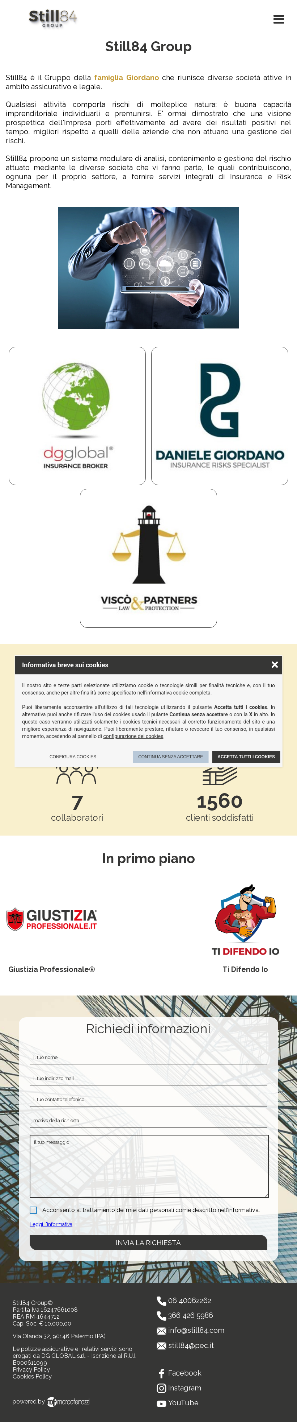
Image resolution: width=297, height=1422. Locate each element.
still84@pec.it (191, 1345)
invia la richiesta (148, 1242)
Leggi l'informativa (51, 1224)
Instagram (184, 1388)
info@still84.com (196, 1330)
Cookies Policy (32, 1376)
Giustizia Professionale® (51, 969)
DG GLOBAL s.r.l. (63, 1355)
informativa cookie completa (178, 693)
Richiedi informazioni (148, 1028)
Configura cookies (73, 756)
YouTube (183, 1402)
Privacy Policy (31, 1369)
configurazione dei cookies (133, 736)
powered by (52, 1401)
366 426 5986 (190, 1315)
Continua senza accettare (170, 756)
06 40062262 (189, 1300)
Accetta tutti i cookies (246, 756)
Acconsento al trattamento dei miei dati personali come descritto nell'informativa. (151, 1210)
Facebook (184, 1373)
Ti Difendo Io (245, 969)
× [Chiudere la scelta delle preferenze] (274, 664)
